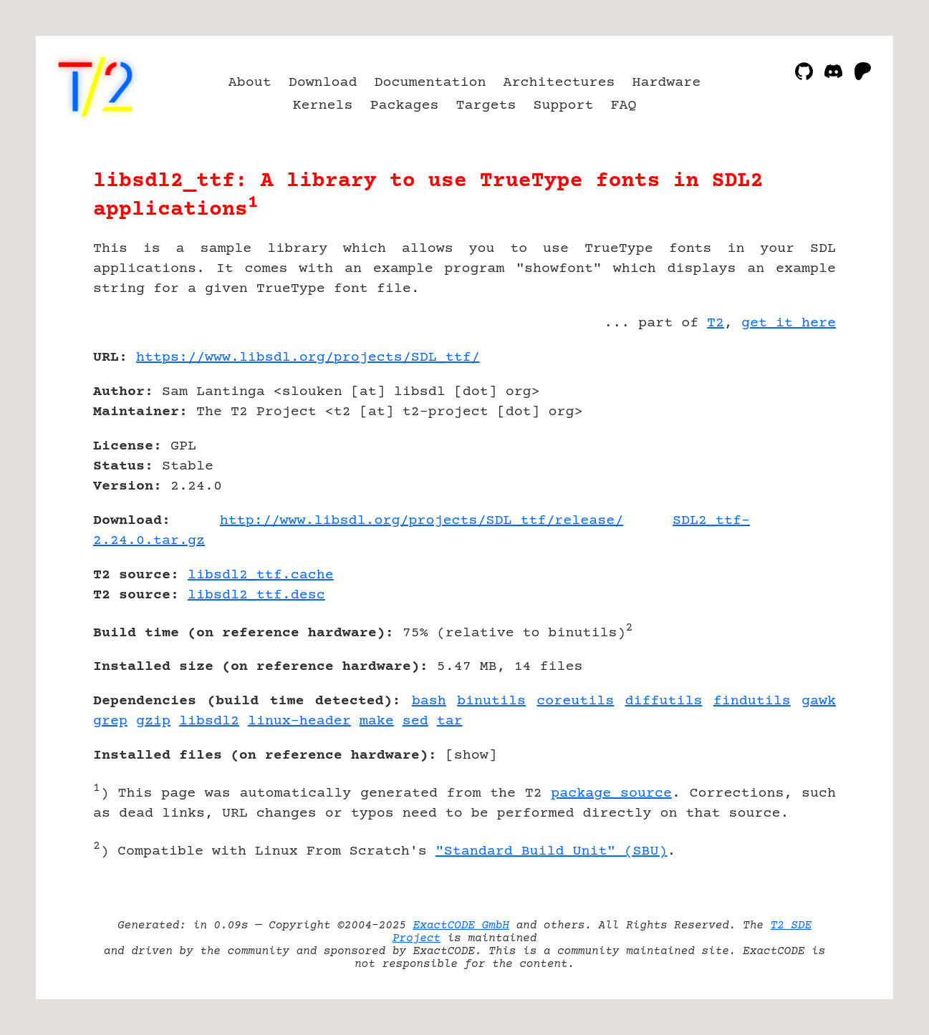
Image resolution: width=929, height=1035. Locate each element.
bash (429, 701)
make (377, 721)
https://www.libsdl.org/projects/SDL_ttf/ (308, 357)
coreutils (575, 701)
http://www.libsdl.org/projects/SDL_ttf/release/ (422, 520)
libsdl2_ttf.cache (261, 575)
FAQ (623, 105)
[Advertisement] (793, 441)
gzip (153, 721)
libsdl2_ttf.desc (256, 595)
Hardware (666, 82)
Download (323, 82)
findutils (752, 701)
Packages (404, 105)
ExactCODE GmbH (461, 925)
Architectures (559, 82)
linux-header (299, 721)
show (471, 755)
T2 (715, 323)
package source (611, 793)
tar (450, 721)
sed (415, 721)
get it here (788, 323)
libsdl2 (209, 721)
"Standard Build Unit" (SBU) (551, 851)
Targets (486, 105)
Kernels (323, 105)
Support (563, 105)
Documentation (430, 82)
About (249, 82)
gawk (819, 701)
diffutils (664, 701)
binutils (491, 701)
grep (110, 721)
